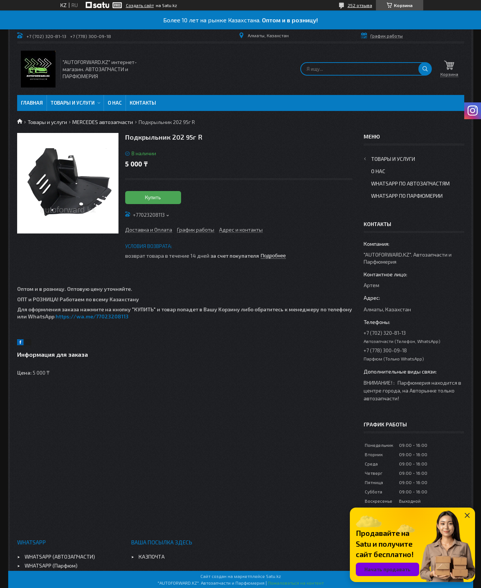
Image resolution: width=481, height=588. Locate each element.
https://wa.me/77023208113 (92, 316)
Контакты (143, 103)
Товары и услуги (73, 103)
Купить (153, 197)
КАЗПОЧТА (152, 556)
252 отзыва (360, 5)
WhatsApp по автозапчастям (410, 183)
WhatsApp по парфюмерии (407, 196)
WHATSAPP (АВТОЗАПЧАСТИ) (60, 556)
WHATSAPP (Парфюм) (51, 565)
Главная (32, 103)
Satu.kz (273, 576)
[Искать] (425, 69)
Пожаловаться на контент (296, 582)
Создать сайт (140, 5)
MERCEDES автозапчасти (102, 122)
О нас (115, 103)
